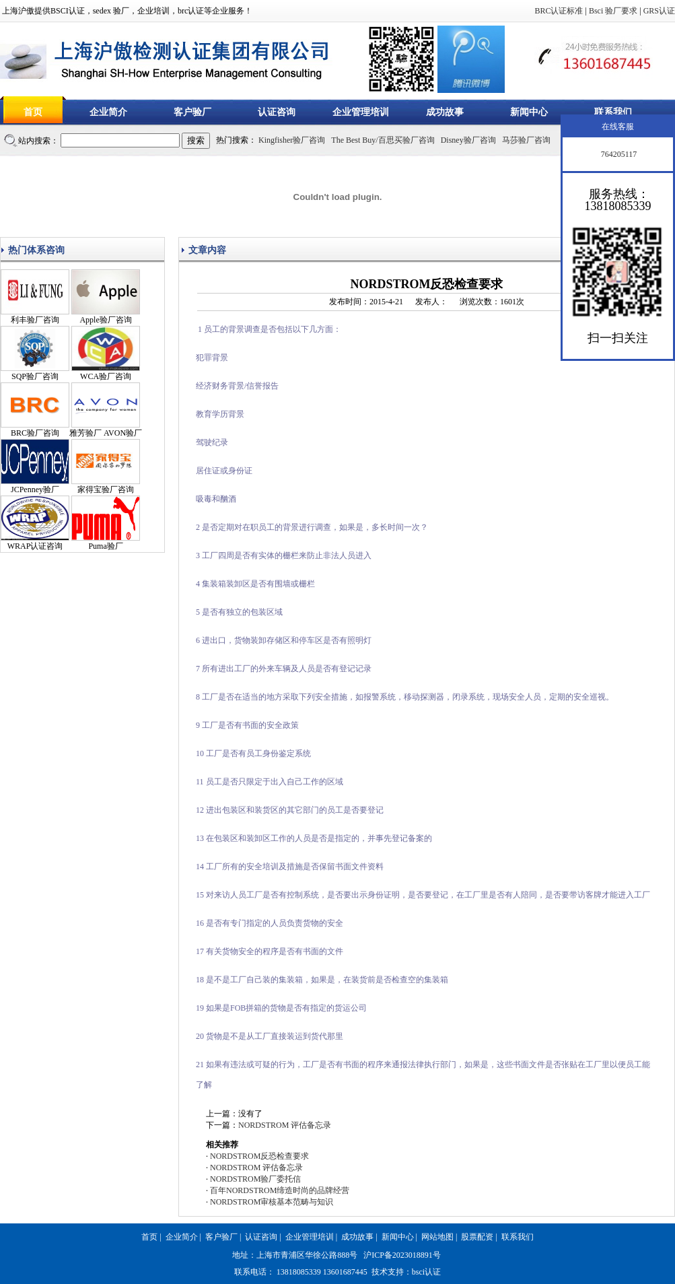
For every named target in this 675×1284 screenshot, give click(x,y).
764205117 (618, 154)
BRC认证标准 (558, 10)
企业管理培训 (360, 112)
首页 (33, 112)
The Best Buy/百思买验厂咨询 (382, 140)
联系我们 (613, 112)
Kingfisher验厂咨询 (291, 140)
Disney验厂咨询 (468, 140)
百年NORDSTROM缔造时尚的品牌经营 (279, 1190)
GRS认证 (659, 10)
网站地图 (437, 1237)
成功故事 (445, 112)
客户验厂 (192, 112)
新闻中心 (529, 112)
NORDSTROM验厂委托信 (255, 1179)
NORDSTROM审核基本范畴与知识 (271, 1202)
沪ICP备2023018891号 (402, 1255)
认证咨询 (276, 112)
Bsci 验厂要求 (613, 10)
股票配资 (477, 1237)
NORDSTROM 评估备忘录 (284, 1125)
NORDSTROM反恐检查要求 (259, 1156)
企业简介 (108, 112)
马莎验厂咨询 (526, 140)
